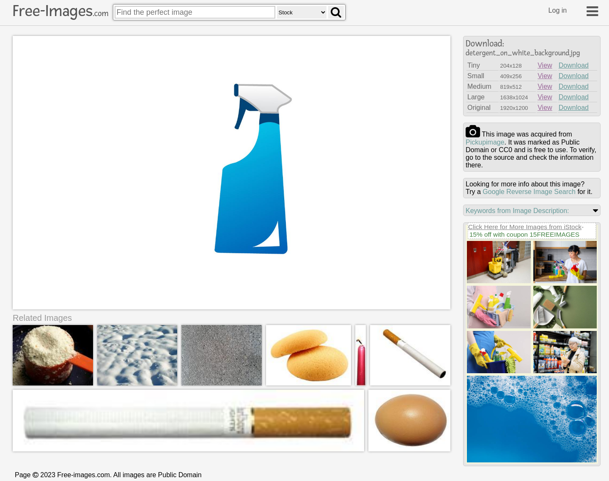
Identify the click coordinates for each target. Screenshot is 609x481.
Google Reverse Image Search (529, 191)
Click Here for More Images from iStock (525, 226)
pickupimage (485, 142)
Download (574, 65)
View (545, 65)
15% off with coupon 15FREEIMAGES (524, 234)
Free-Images (60, 11)
